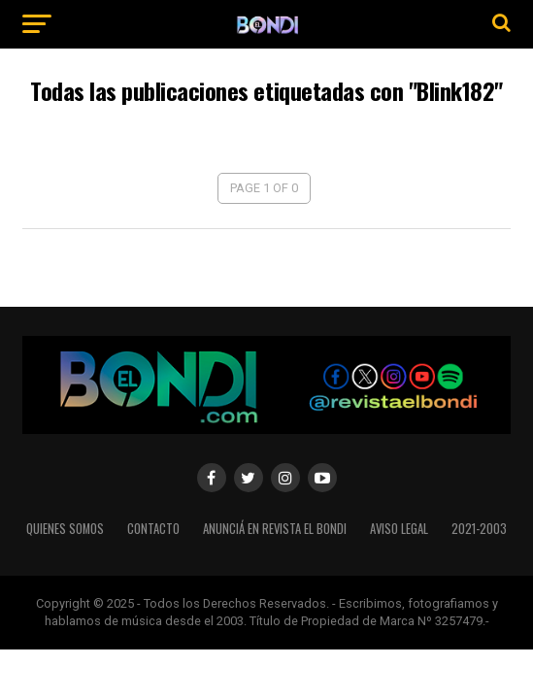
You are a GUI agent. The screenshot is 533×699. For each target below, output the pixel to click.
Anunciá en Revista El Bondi (275, 528)
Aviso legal (399, 528)
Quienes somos (65, 528)
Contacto (153, 528)
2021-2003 (479, 528)
